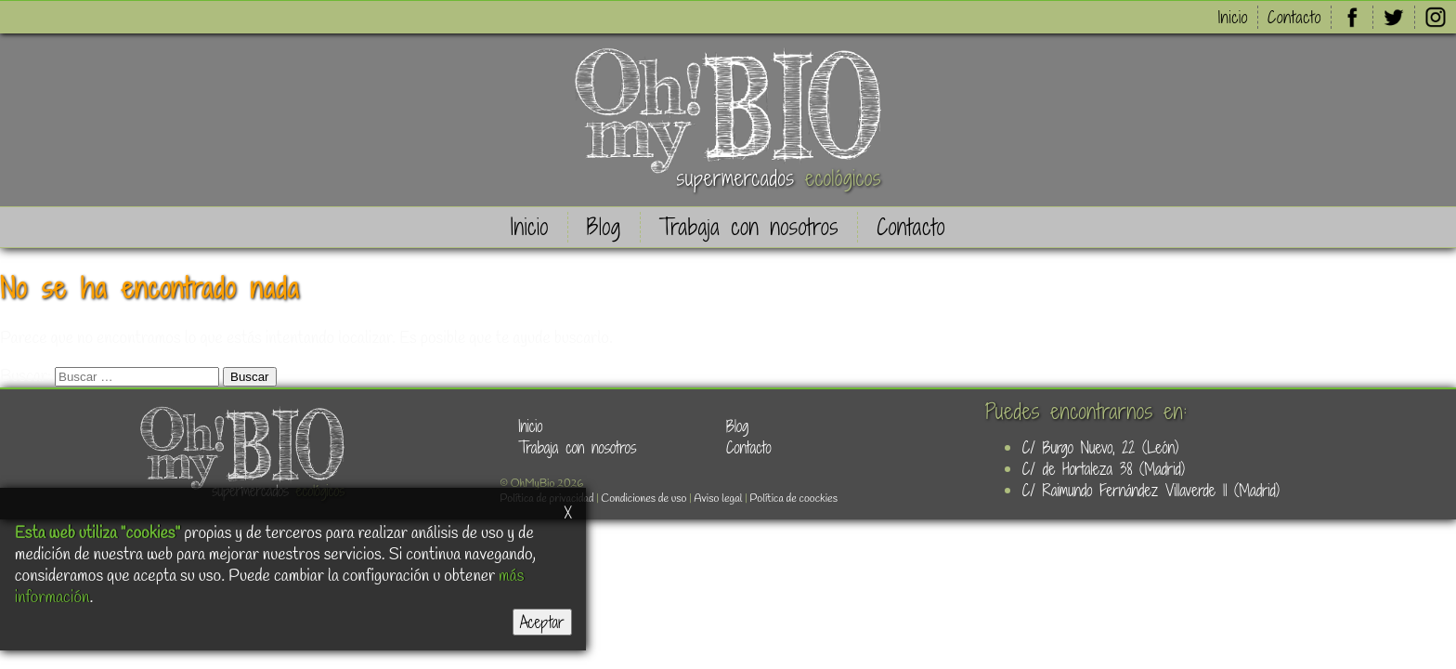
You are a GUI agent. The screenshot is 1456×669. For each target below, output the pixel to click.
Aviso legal (718, 499)
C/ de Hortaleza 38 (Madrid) (1103, 468)
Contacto (1294, 17)
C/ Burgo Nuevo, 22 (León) (1100, 447)
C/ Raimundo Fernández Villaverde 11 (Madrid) (1151, 490)
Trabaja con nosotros (748, 227)
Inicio (1233, 17)
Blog (604, 227)
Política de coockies (793, 499)
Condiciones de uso (643, 499)
